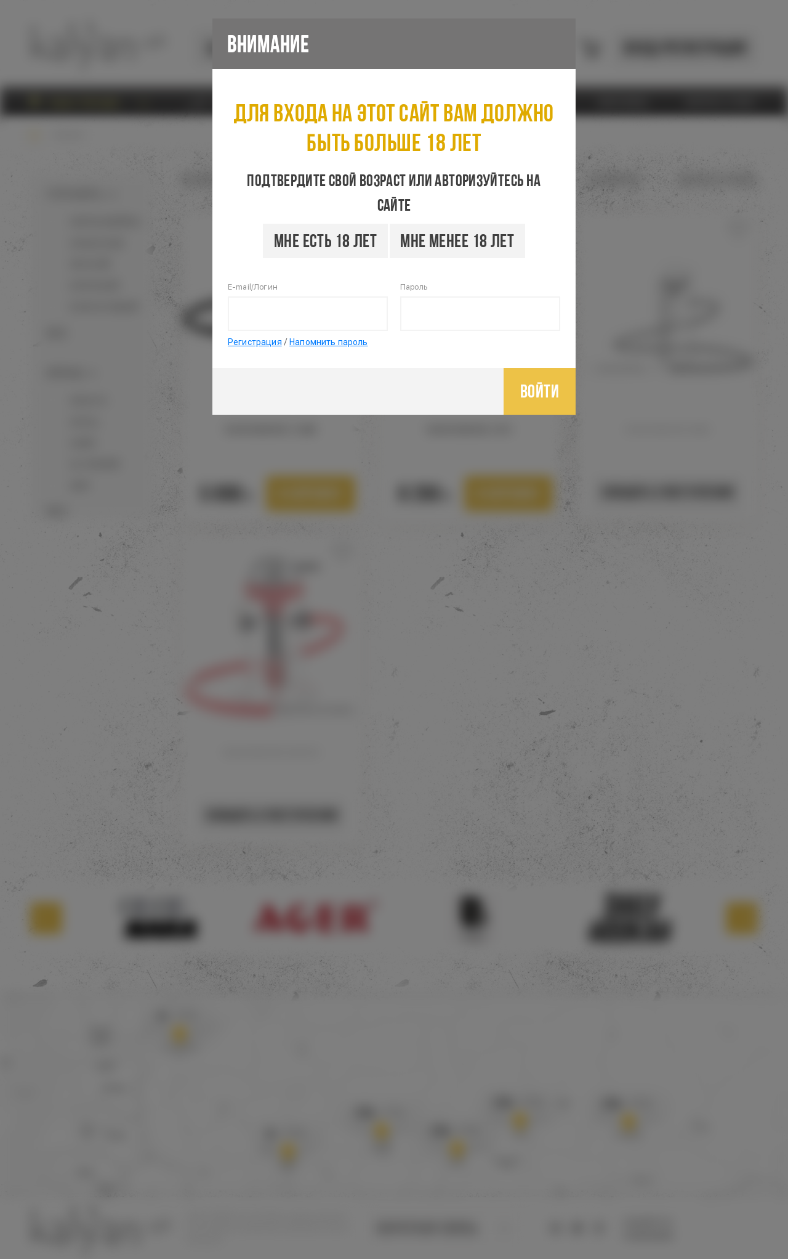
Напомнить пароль (328, 342)
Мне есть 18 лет (325, 240)
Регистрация (255, 342)
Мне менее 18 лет (457, 240)
